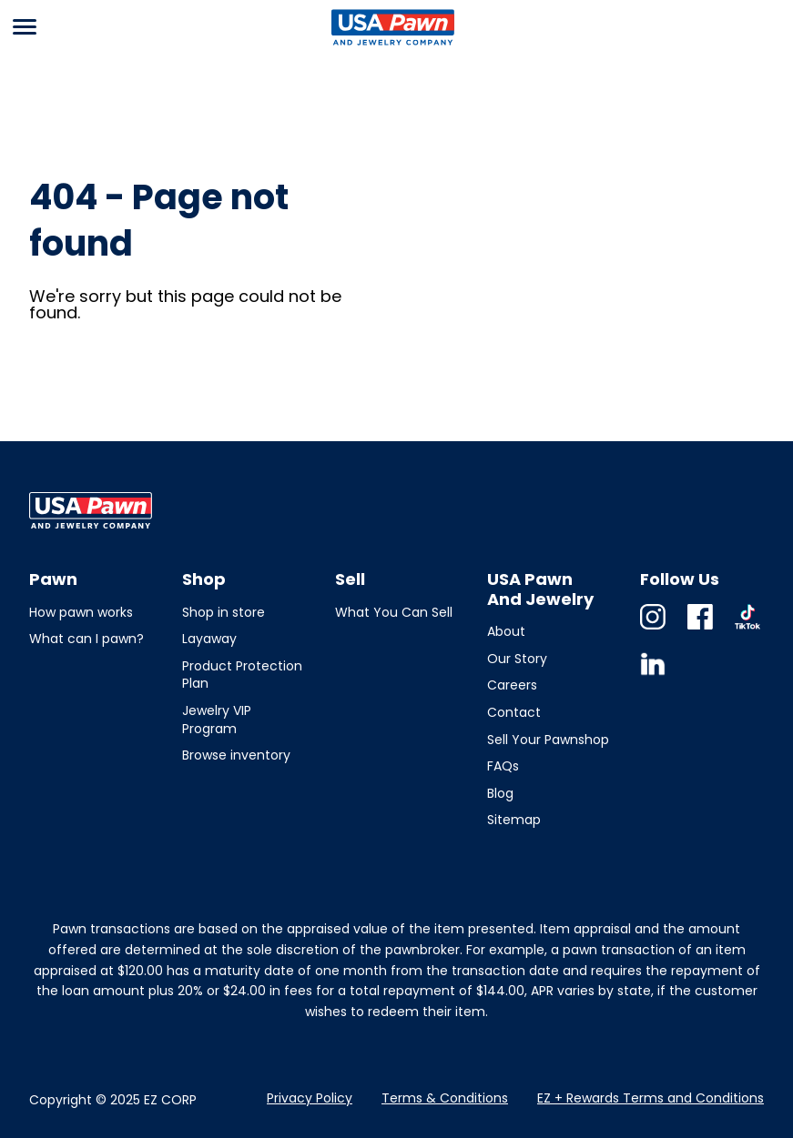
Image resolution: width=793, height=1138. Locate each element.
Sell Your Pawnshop (548, 739)
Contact (514, 712)
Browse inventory (236, 755)
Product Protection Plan (242, 675)
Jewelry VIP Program (216, 719)
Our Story (517, 659)
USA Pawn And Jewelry (389, 44)
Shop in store (223, 612)
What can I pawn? (86, 638)
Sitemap (514, 820)
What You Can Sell (393, 612)
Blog (500, 793)
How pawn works (81, 612)
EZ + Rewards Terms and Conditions (650, 1098)
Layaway (209, 638)
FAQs (503, 766)
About (506, 631)
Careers (512, 685)
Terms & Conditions (444, 1098)
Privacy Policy (309, 1098)
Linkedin (653, 676)
